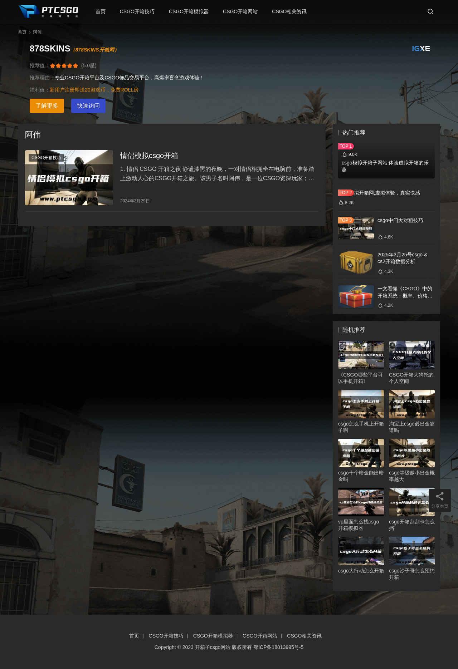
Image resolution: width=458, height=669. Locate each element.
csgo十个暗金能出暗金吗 (361, 476)
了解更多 (46, 106)
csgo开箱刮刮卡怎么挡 (412, 525)
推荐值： (40, 65)
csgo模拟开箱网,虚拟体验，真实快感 (379, 193)
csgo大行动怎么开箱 (361, 571)
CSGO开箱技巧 (140, 11)
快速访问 (88, 106)
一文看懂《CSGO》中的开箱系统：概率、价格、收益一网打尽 (405, 295)
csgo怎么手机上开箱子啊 (361, 427)
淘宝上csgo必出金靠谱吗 (412, 427)
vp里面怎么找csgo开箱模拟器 (358, 525)
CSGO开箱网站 (243, 11)
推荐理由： (42, 77)
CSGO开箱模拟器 (192, 11)
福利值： (40, 90)
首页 (103, 11)
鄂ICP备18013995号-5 (278, 647)
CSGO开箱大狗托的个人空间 (411, 378)
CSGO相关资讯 (292, 11)
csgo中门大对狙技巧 (400, 220)
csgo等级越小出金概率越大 (412, 476)
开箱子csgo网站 (213, 647)
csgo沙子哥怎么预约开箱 (412, 574)
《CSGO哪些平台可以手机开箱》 (360, 378)
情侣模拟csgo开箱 (149, 157)
